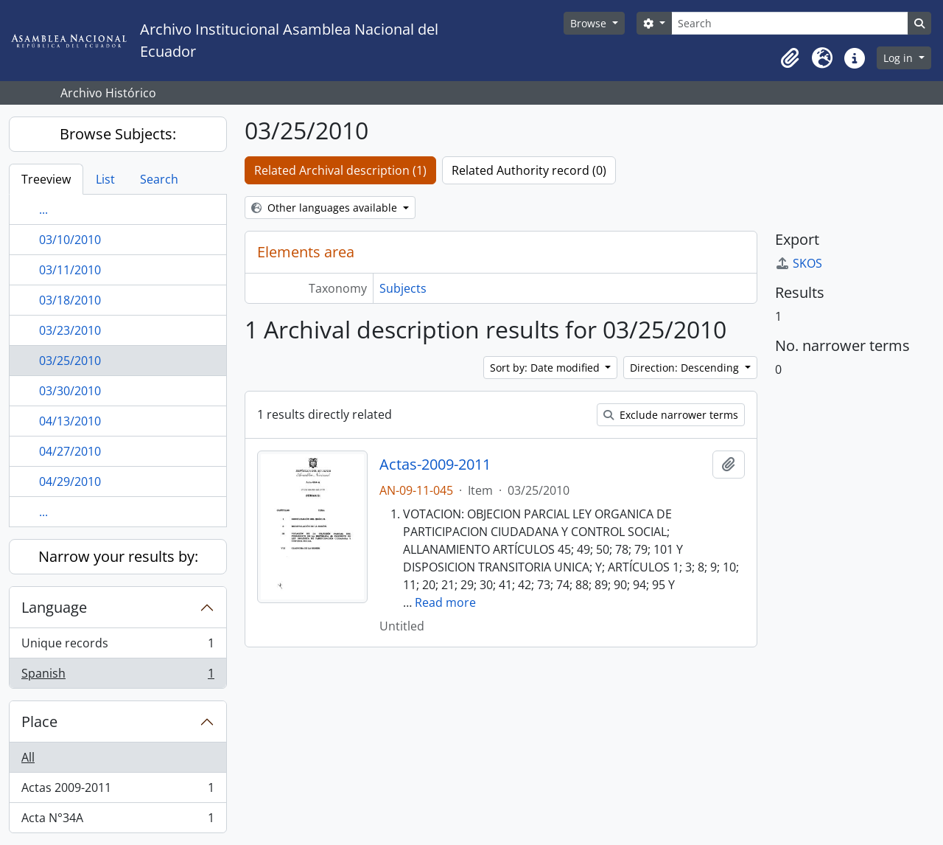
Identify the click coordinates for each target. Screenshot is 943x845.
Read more (445, 602)
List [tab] (105, 179)
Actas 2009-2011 (117, 791)
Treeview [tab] (46, 179)
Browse (589, 23)
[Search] (789, 23)
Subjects (403, 288)
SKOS (798, 263)
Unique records (117, 646)
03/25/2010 (70, 360)
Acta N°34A (117, 820)
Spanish (117, 676)
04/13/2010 (70, 421)
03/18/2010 (70, 300)
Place (39, 721)
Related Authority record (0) (529, 170)
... (43, 209)
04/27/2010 (70, 451)
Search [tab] (159, 179)
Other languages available (325, 208)
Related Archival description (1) (340, 170)
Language (54, 607)
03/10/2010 (70, 240)
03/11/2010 (70, 270)
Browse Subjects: (118, 134)
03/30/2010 (70, 391)
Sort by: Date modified (546, 368)
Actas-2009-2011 (435, 464)
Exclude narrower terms (670, 415)
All (28, 757)
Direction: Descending (686, 368)
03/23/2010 (70, 330)
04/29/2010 (70, 481)
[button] (790, 58)
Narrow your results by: (118, 556)
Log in (899, 58)
